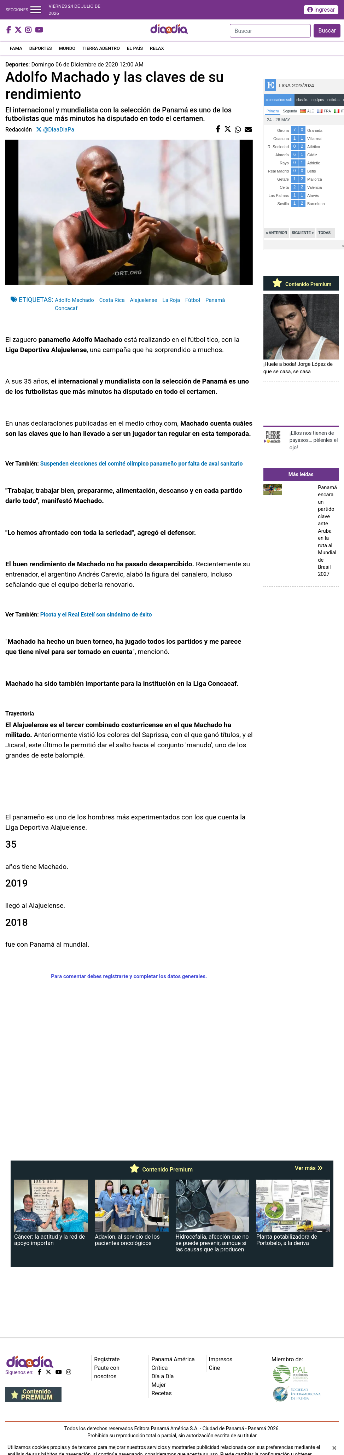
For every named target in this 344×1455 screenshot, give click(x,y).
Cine (214, 1368)
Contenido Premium (300, 284)
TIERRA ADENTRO (101, 48)
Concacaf (66, 308)
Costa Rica (112, 300)
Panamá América (172, 1359)
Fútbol (192, 300)
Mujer (158, 1384)
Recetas (161, 1393)
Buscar (327, 30)
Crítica (159, 1368)
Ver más (309, 1168)
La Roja (171, 300)
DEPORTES (40, 48)
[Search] (270, 30)
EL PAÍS (135, 48)
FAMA (16, 48)
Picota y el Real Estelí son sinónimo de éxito (96, 614)
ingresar (321, 9)
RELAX (157, 48)
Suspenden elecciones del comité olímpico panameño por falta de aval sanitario (141, 463)
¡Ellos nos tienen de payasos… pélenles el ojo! (314, 440)
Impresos (221, 1359)
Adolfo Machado (74, 300)
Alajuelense (143, 300)
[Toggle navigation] (35, 9)
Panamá (215, 300)
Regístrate (106, 1359)
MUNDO (67, 48)
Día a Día (162, 1376)
